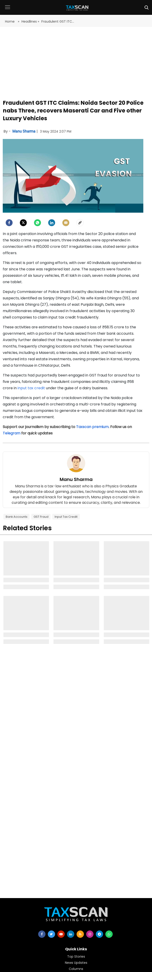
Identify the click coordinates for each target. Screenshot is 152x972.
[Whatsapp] (37, 222)
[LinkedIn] (51, 222)
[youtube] (61, 934)
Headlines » (30, 21)
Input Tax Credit (66, 517)
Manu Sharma (24, 131)
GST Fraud (41, 517)
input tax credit (31, 388)
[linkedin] (70, 934)
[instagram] (89, 934)
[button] (7, 10)
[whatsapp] (109, 934)
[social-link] (80, 222)
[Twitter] (23, 222)
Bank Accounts (16, 517)
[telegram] (99, 934)
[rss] (80, 934)
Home (10, 21)
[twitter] (51, 934)
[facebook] (9, 222)
